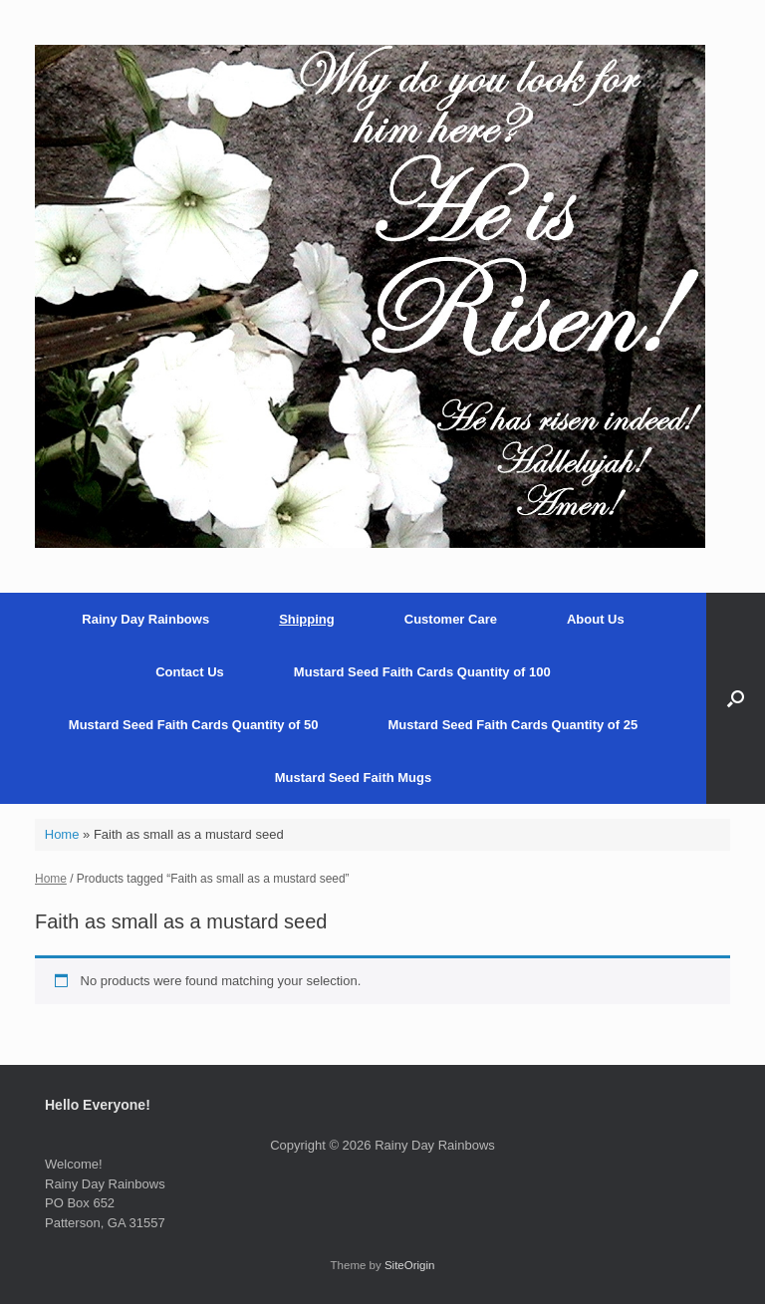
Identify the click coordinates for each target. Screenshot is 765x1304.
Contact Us (189, 671)
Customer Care (450, 619)
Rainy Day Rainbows (145, 619)
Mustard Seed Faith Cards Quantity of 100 (422, 671)
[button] (735, 698)
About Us (596, 619)
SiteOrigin (409, 1265)
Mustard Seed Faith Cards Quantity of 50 (194, 724)
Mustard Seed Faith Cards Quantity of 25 (513, 724)
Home (62, 834)
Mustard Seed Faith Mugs (353, 777)
